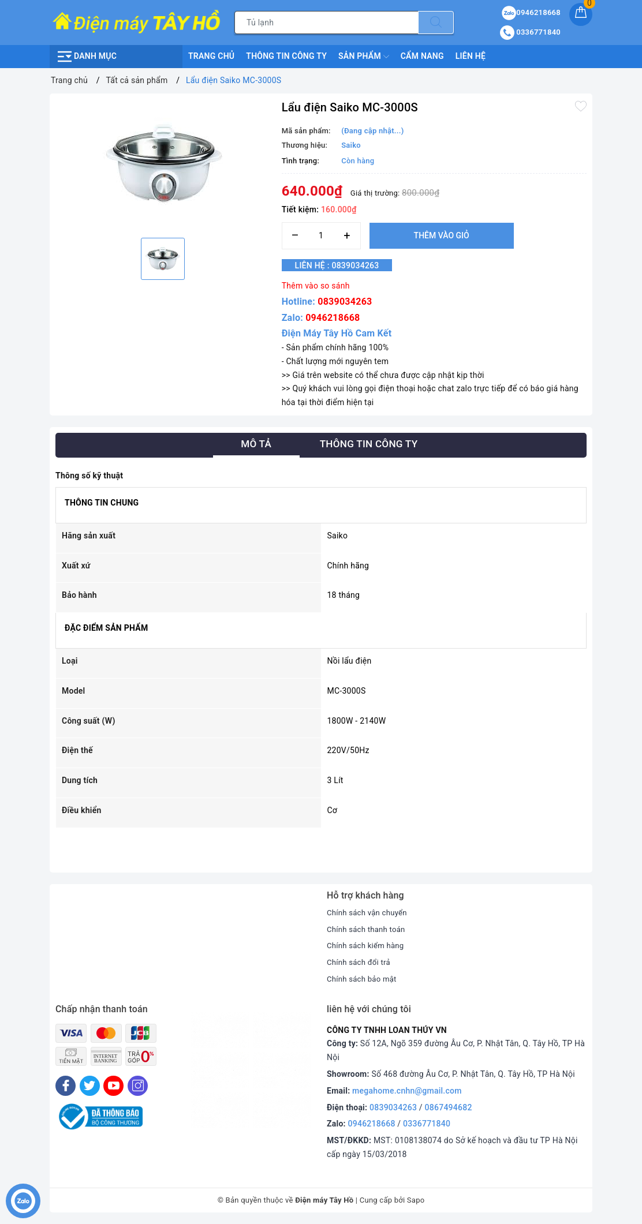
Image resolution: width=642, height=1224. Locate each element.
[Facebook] (65, 1086)
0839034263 (345, 301)
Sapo (416, 1200)
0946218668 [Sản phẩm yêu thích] (531, 12)
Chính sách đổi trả (360, 962)
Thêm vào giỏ (441, 235)
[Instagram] (138, 1086)
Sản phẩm (363, 56)
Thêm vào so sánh (316, 285)
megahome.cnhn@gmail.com (407, 1090)
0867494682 (448, 1107)
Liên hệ (471, 56)
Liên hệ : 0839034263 (345, 265)
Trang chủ (211, 56)
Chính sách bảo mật (364, 978)
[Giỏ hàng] (580, 14)
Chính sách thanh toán (368, 929)
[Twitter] (90, 1086)
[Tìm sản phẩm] (326, 22)
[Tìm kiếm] (436, 22)
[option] (162, 164)
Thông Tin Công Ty (286, 56)
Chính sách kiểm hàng (368, 945)
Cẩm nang (422, 56)
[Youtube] (113, 1086)
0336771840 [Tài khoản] (530, 32)
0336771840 (426, 1123)
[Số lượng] (321, 236)
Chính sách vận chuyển (369, 912)
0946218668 (332, 317)
